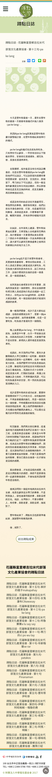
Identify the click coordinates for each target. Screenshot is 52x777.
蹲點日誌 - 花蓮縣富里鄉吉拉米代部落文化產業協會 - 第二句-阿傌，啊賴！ (26, 726)
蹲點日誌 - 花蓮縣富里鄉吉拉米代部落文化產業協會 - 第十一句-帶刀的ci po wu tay (26, 632)
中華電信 (28, 756)
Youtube (37, 756)
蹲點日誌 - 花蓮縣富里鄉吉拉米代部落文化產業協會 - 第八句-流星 (26, 663)
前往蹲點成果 (26, 539)
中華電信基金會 (12, 756)
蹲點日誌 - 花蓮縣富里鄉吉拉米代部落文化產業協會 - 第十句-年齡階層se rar (26, 643)
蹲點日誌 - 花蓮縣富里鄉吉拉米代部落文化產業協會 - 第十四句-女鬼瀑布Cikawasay (26, 598)
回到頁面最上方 (45, 770)
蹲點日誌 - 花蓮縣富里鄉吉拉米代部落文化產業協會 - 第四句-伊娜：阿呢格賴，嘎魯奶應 (26, 704)
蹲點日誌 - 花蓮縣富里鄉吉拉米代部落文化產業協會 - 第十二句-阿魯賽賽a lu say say (26, 620)
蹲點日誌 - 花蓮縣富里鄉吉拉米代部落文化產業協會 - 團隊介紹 (26, 744)
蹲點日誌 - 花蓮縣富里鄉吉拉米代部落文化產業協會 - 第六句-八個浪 (26, 683)
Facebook (41, 756)
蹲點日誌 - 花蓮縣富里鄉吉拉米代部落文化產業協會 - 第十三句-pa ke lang (25, 49)
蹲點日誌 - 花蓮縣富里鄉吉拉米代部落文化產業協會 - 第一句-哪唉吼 (26, 736)
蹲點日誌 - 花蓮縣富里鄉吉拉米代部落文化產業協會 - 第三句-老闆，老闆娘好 (26, 715)
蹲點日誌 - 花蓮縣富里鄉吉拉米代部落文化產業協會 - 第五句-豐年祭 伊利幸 (26, 693)
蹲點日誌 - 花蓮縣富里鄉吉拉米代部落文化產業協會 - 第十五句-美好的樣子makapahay (26, 587)
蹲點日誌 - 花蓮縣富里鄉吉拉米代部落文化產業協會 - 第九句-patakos (26, 654)
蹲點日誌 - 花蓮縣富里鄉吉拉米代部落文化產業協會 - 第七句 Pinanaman (26, 673)
